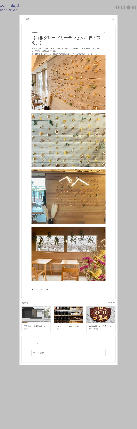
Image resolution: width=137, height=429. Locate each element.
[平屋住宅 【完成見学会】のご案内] (36, 315)
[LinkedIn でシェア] (42, 289)
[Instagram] (123, 7)
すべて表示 (112, 303)
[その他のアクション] (104, 32)
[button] (113, 19)
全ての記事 (25, 19)
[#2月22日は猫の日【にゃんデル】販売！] (100, 315)
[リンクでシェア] (47, 289)
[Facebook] (118, 7)
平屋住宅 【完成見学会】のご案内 (36, 327)
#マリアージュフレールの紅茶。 (67, 327)
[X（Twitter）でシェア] (37, 289)
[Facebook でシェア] (32, 289)
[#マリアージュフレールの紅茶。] (68, 315)
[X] (128, 7)
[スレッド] (134, 7)
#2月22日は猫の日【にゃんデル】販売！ (100, 327)
